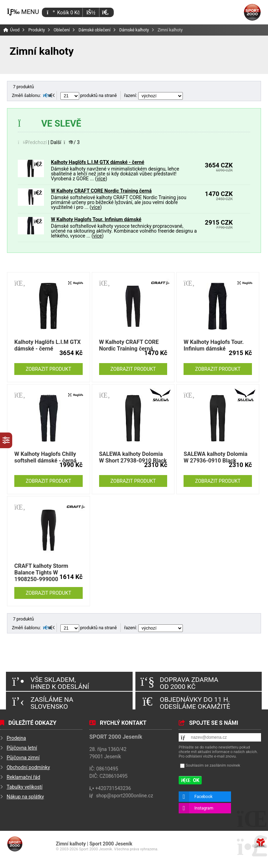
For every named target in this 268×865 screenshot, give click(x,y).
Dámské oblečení (95, 30)
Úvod (252, 12)
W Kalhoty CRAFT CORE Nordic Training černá (101, 191)
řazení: (153, 95)
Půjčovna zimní (23, 757)
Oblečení (62, 30)
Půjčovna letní (22, 748)
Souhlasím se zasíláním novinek (213, 766)
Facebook (203, 796)
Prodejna (16, 738)
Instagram (203, 808)
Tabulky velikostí (25, 787)
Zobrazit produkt (48, 369)
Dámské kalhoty (134, 30)
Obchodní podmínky (28, 767)
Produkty (36, 30)
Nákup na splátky (25, 796)
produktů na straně (88, 95)
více (101, 178)
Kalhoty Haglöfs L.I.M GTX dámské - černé (97, 162)
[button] (105, 12)
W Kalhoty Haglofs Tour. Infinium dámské (96, 219)
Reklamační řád (23, 777)
